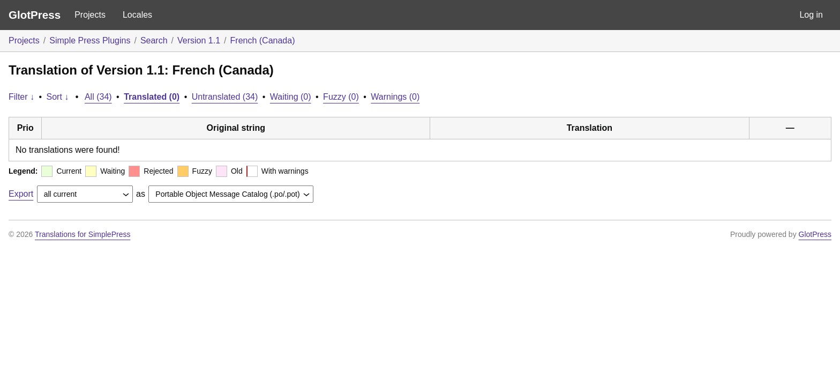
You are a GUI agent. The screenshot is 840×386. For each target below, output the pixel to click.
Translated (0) (151, 96)
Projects (90, 14)
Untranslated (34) (225, 96)
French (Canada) (262, 40)
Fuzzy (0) (341, 96)
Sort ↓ (58, 96)
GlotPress (35, 15)
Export (21, 193)
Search (154, 40)
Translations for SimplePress (82, 234)
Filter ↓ (21, 96)
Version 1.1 (198, 40)
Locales (137, 14)
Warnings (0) (395, 96)
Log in (811, 14)
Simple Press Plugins (89, 40)
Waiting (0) (290, 96)
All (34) (98, 96)
